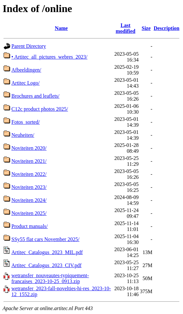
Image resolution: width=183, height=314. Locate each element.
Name (61, 28)
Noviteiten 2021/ (29, 161)
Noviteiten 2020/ (29, 148)
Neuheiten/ (22, 135)
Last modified (125, 28)
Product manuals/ (29, 226)
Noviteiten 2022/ (29, 174)
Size (146, 28)
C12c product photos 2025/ (39, 109)
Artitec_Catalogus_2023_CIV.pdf (46, 265)
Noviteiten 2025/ (29, 213)
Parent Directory (28, 46)
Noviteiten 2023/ (29, 187)
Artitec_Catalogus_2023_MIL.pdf (47, 252)
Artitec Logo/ (25, 83)
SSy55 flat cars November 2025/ (45, 239)
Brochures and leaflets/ (35, 96)
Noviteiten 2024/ (29, 200)
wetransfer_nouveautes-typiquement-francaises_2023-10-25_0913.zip (50, 278)
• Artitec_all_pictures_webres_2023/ (49, 57)
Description (166, 28)
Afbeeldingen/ (26, 70)
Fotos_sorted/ (25, 122)
